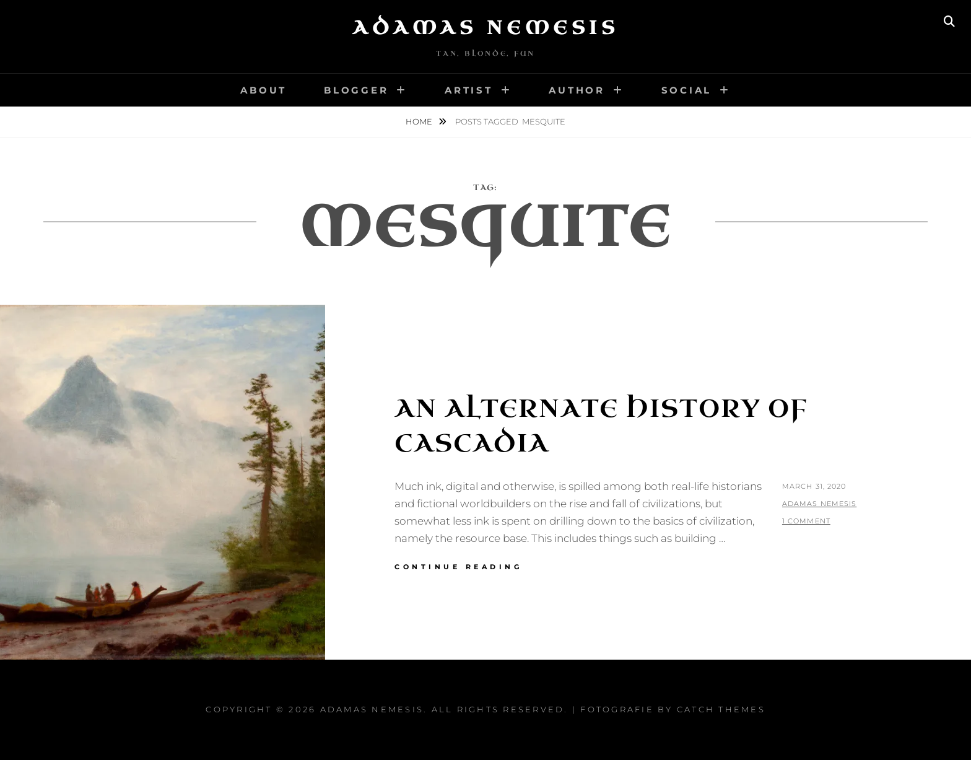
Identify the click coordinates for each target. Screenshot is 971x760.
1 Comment (806, 521)
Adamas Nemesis (485, 27)
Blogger (356, 90)
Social (686, 90)
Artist (469, 90)
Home (420, 121)
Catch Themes (721, 709)
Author (577, 90)
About (263, 90)
